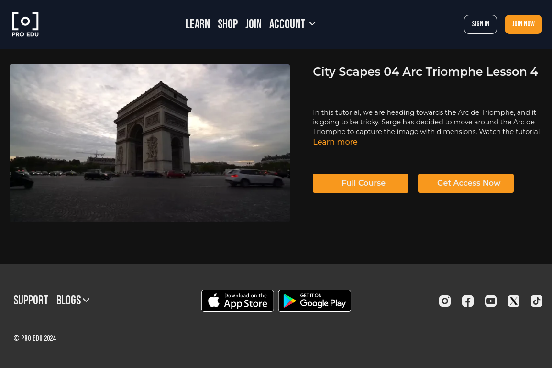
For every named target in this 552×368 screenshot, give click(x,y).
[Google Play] (315, 301)
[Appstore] (237, 301)
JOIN (253, 24)
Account (292, 24)
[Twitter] (513, 301)
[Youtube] (491, 301)
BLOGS (72, 300)
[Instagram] (445, 301)
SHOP (228, 24)
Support (31, 300)
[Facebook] (468, 301)
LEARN (198, 24)
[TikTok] (536, 301)
